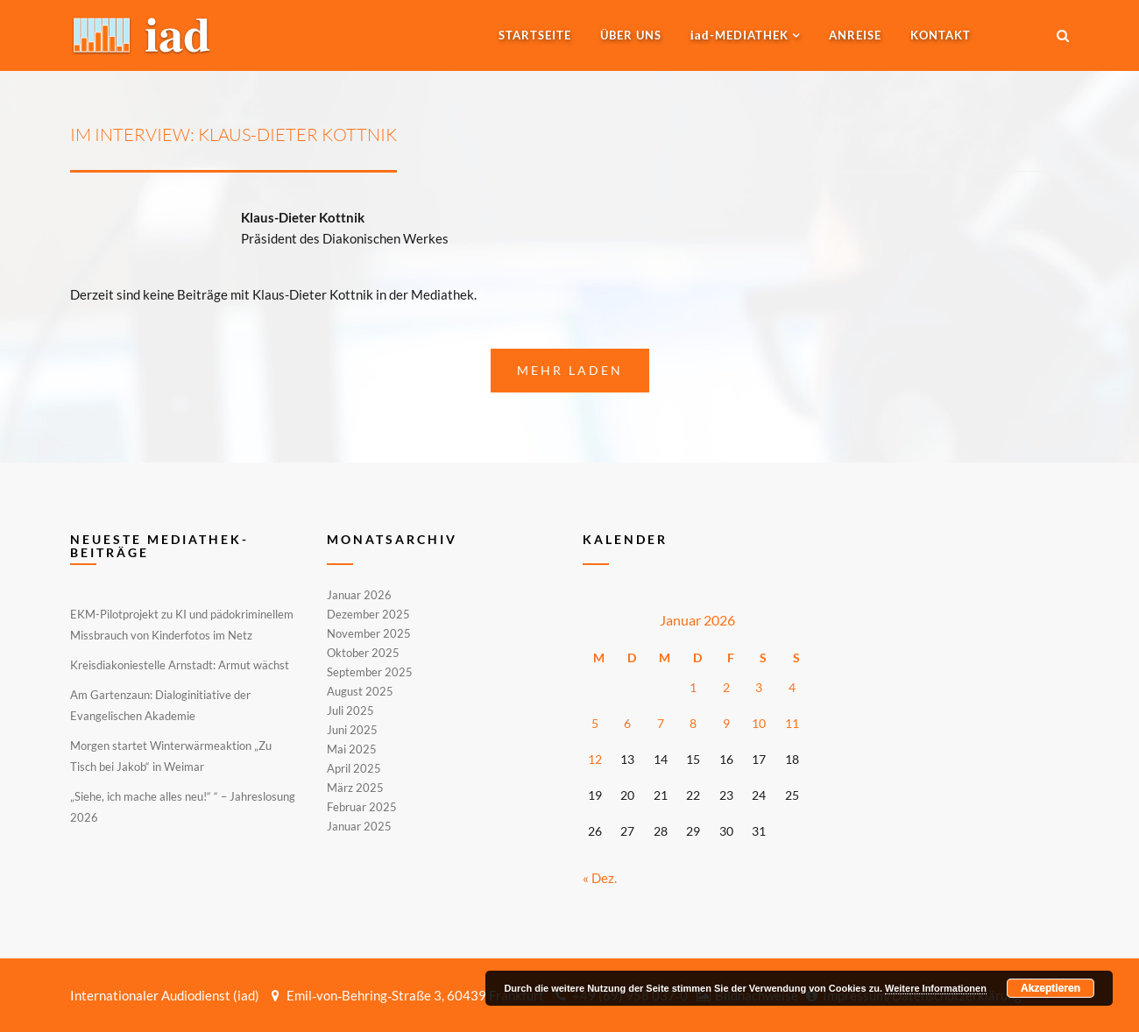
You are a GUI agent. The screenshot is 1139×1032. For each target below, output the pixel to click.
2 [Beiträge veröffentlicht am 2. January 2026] (726, 687)
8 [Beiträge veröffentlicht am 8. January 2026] (693, 723)
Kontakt (940, 35)
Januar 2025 (359, 825)
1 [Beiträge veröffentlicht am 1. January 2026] (693, 687)
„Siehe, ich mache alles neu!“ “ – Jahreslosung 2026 (182, 806)
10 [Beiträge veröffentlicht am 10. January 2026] (759, 723)
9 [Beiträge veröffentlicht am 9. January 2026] (726, 723)
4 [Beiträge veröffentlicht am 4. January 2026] (792, 687)
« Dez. (600, 878)
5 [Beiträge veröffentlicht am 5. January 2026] (594, 723)
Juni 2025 (352, 730)
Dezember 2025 (368, 614)
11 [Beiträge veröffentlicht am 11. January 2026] (792, 723)
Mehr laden (570, 370)
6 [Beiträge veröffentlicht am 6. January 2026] (627, 723)
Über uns (630, 35)
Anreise (855, 35)
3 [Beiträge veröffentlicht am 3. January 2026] (758, 687)
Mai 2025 (352, 749)
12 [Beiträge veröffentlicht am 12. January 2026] (595, 759)
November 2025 (369, 633)
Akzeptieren (1050, 988)
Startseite (535, 35)
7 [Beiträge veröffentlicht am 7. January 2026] (660, 723)
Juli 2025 (350, 710)
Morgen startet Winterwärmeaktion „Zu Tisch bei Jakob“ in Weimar (171, 756)
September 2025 (370, 672)
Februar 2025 (362, 807)
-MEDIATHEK (739, 35)
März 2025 (355, 788)
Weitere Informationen (936, 988)
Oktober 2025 (363, 653)
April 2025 (354, 768)
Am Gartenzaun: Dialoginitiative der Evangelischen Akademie (160, 705)
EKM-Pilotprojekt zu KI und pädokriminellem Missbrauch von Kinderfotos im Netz (182, 624)
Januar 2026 (359, 596)
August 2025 (360, 691)
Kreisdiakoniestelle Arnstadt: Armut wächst (179, 665)
